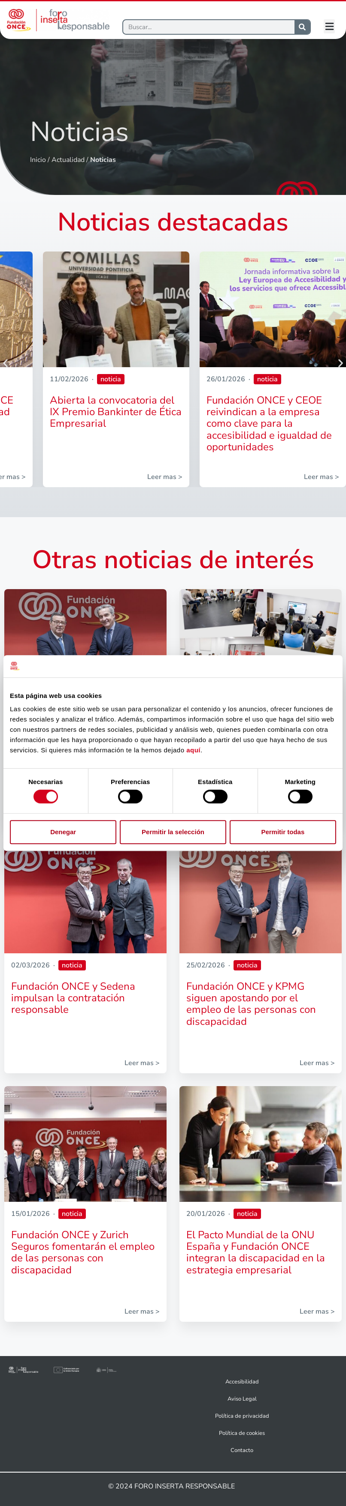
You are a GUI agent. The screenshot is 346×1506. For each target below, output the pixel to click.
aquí (193, 750)
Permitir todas (282, 831)
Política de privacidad (242, 1416)
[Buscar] (209, 27)
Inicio (38, 160)
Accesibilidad (242, 1382)
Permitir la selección (173, 831)
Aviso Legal (242, 1399)
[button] (329, 26)
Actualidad (68, 160)
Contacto (242, 1450)
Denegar (63, 831)
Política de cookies (242, 1433)
